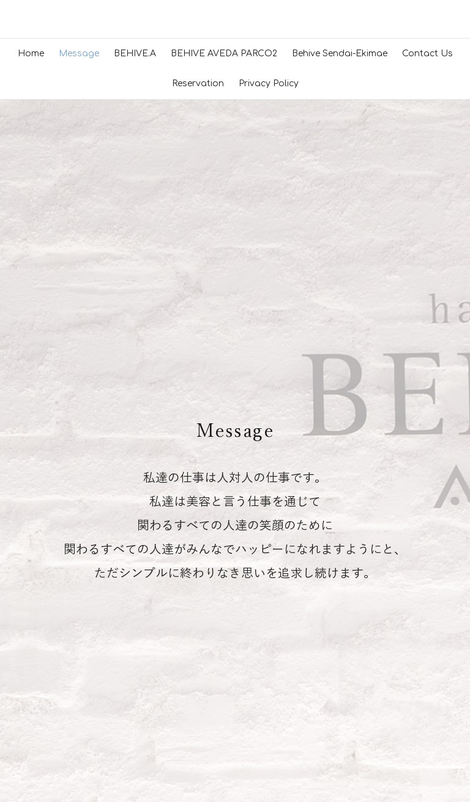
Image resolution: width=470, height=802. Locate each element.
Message (79, 279)
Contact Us (427, 279)
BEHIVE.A (135, 279)
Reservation (198, 309)
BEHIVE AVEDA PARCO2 (224, 279)
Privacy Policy (269, 309)
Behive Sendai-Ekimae (339, 279)
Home (31, 279)
